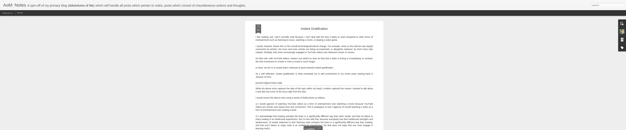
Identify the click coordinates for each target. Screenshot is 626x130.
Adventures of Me (81, 5)
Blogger (323, 128)
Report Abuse (332, 128)
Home (20, 13)
